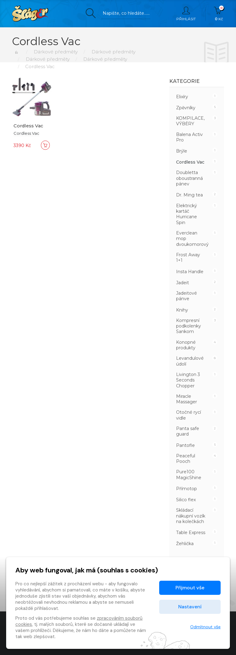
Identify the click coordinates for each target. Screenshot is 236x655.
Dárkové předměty (55, 52)
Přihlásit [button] (186, 14)
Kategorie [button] (184, 81)
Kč (219, 14)
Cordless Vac (29, 126)
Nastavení (190, 606)
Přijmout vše (189, 587)
